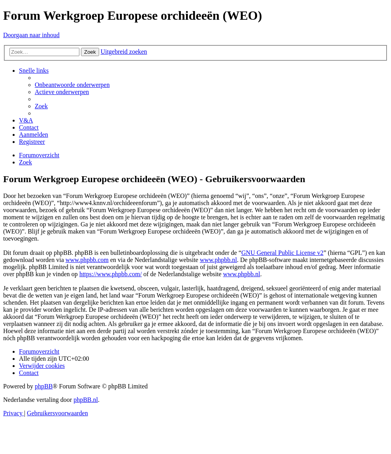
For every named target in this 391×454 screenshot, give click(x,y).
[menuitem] (72, 84)
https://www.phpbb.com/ (110, 274)
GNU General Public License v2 (282, 252)
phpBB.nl (85, 399)
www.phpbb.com (87, 259)
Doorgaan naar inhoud (31, 35)
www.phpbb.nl (218, 259)
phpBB (44, 386)
